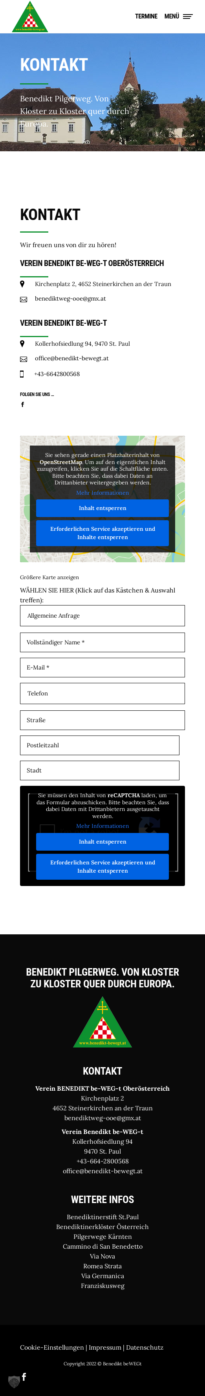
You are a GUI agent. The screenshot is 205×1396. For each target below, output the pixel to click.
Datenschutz (144, 1347)
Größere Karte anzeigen (49, 577)
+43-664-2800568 (103, 1161)
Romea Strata (102, 1266)
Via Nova (102, 1256)
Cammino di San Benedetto (103, 1246)
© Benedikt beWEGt (119, 1364)
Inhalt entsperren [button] (102, 508)
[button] (14, 1382)
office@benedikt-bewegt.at (103, 1171)
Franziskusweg (102, 1286)
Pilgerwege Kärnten (102, 1236)
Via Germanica (102, 1276)
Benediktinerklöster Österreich (102, 1227)
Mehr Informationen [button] (102, 493)
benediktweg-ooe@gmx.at (102, 1118)
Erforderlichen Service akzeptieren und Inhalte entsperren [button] (102, 533)
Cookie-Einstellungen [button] (52, 1347)
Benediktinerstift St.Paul (103, 1217)
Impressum (105, 1347)
